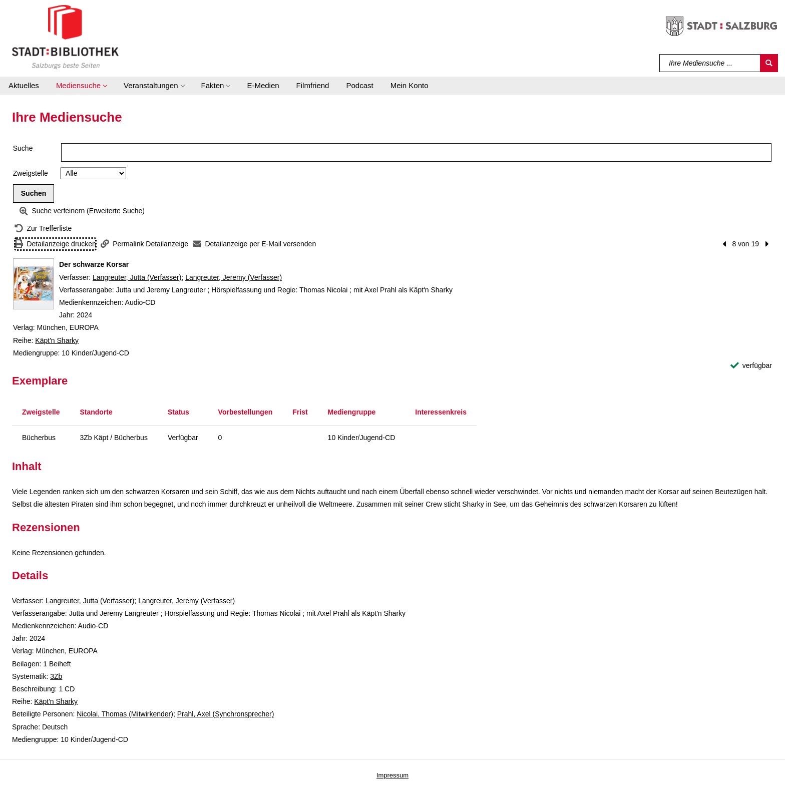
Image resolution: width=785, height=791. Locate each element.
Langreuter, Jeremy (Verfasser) (233, 277)
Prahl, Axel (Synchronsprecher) (225, 714)
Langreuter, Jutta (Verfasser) (137, 277)
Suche (23, 148)
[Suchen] (769, 63)
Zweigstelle (30, 173)
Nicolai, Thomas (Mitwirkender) (125, 714)
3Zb (56, 676)
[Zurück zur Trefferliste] (43, 228)
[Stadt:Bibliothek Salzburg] (65, 37)
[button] (81, 86)
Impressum (392, 775)
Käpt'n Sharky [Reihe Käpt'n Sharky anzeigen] (57, 340)
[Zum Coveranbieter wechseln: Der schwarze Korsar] (33, 283)
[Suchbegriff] (710, 63)
